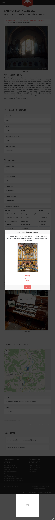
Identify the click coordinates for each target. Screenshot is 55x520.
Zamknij (27, 287)
